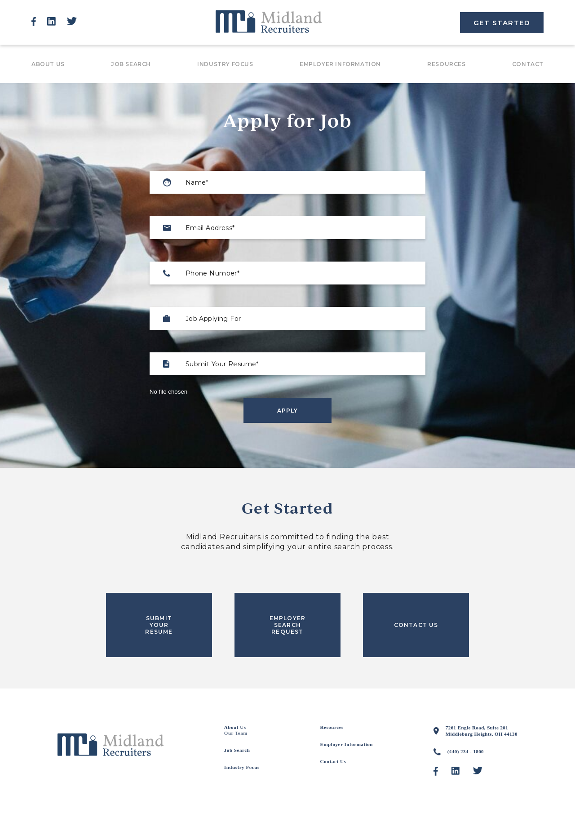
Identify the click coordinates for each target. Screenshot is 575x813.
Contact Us (333, 761)
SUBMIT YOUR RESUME (158, 625)
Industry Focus (225, 64)
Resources (446, 64)
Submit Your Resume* (222, 364)
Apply (287, 410)
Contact (528, 64)
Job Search (131, 64)
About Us (48, 64)
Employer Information (340, 64)
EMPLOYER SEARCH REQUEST (288, 625)
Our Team (236, 733)
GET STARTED (502, 22)
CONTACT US (416, 625)
